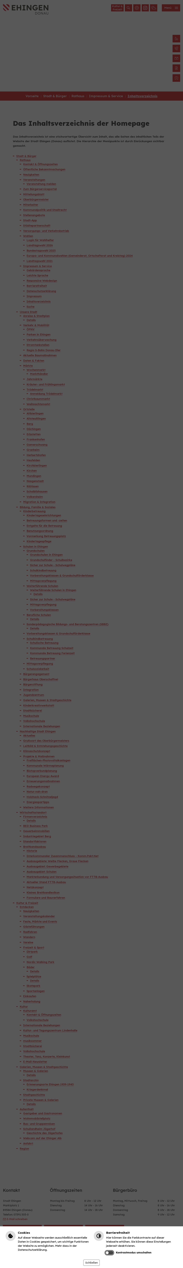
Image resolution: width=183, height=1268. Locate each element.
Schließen (91, 1262)
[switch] (109, 1253)
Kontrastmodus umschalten (133, 1252)
